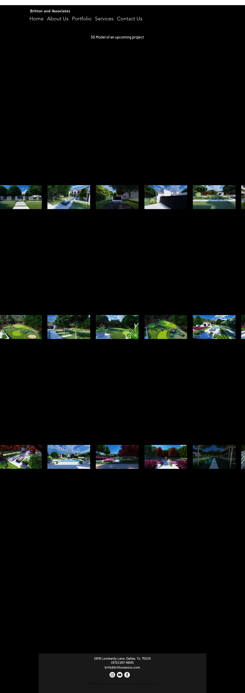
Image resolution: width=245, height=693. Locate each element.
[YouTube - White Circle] (119, 675)
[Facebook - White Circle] (127, 675)
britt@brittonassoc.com (122, 667)
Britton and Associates (50, 11)
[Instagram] (112, 675)
